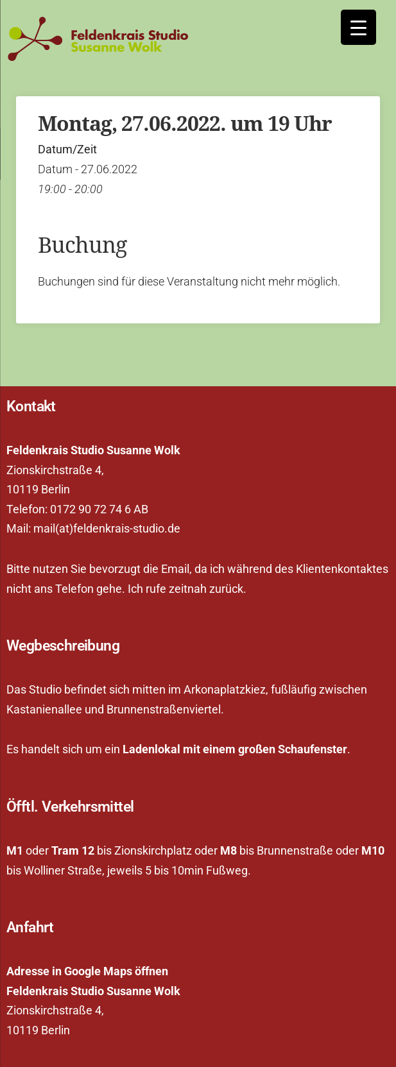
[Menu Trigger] (358, 27)
